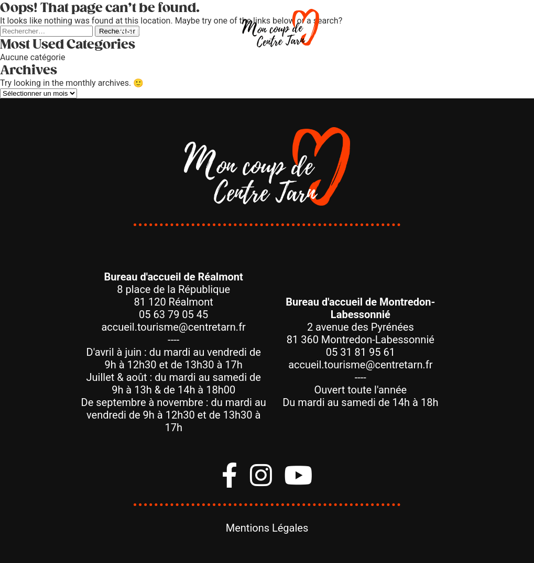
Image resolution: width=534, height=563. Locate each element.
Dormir (362, 31)
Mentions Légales (267, 528)
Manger (195, 31)
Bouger (72, 31)
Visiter (133, 31)
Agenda (504, 31)
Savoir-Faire (434, 31)
